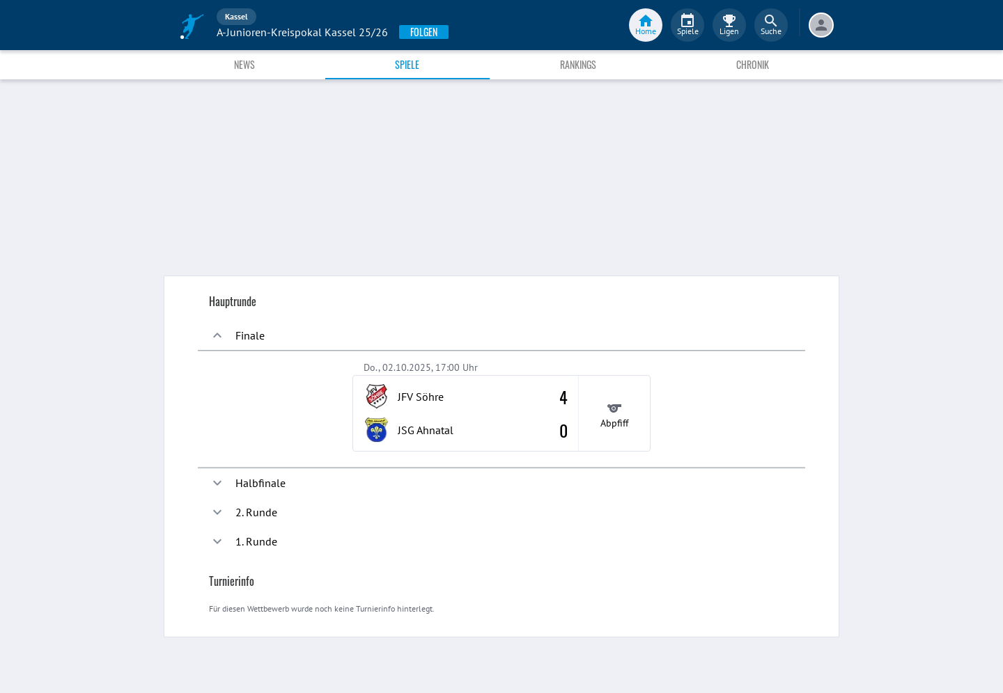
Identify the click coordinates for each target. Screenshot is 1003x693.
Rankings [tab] (578, 64)
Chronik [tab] (752, 64)
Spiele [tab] (407, 64)
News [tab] (244, 64)
